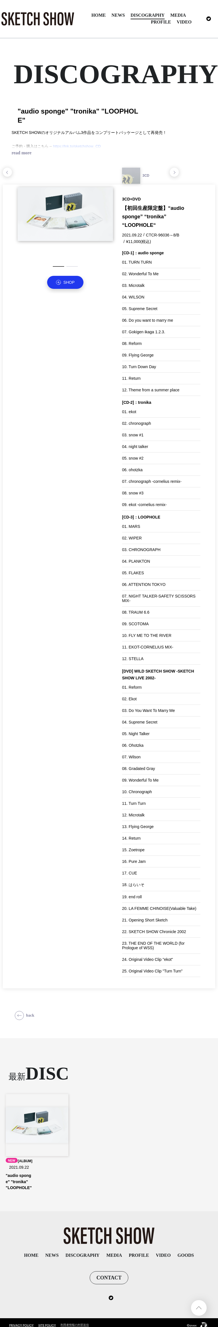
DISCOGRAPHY (148, 15)
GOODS (185, 1249)
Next (174, 175)
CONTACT (109, 1272)
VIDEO (184, 22)
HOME (98, 15)
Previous (7, 175)
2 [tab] (72, 269)
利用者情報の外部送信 (76, 1319)
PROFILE (161, 22)
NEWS (118, 15)
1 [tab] (58, 269)
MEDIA (178, 15)
